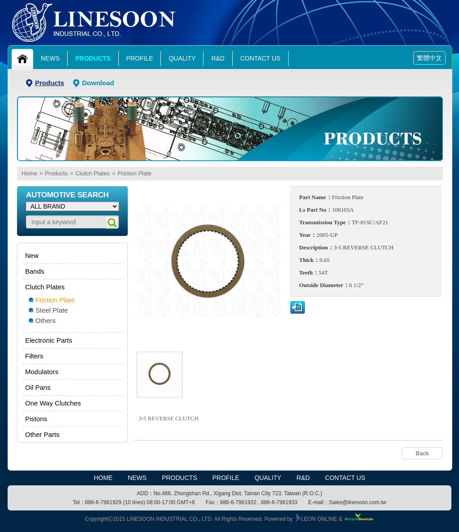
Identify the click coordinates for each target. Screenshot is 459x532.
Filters (34, 356)
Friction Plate (134, 173)
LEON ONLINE (316, 519)
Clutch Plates (92, 173)
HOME (103, 477)
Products (93, 58)
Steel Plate (51, 310)
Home (29, 173)
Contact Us (260, 58)
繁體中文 (429, 57)
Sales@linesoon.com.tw (357, 502)
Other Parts (42, 434)
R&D (218, 58)
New (32, 255)
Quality (182, 58)
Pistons (36, 419)
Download (98, 83)
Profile (139, 58)
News (50, 58)
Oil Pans (38, 387)
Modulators (41, 371)
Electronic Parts (48, 340)
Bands (34, 271)
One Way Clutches (53, 403)
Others (45, 320)
